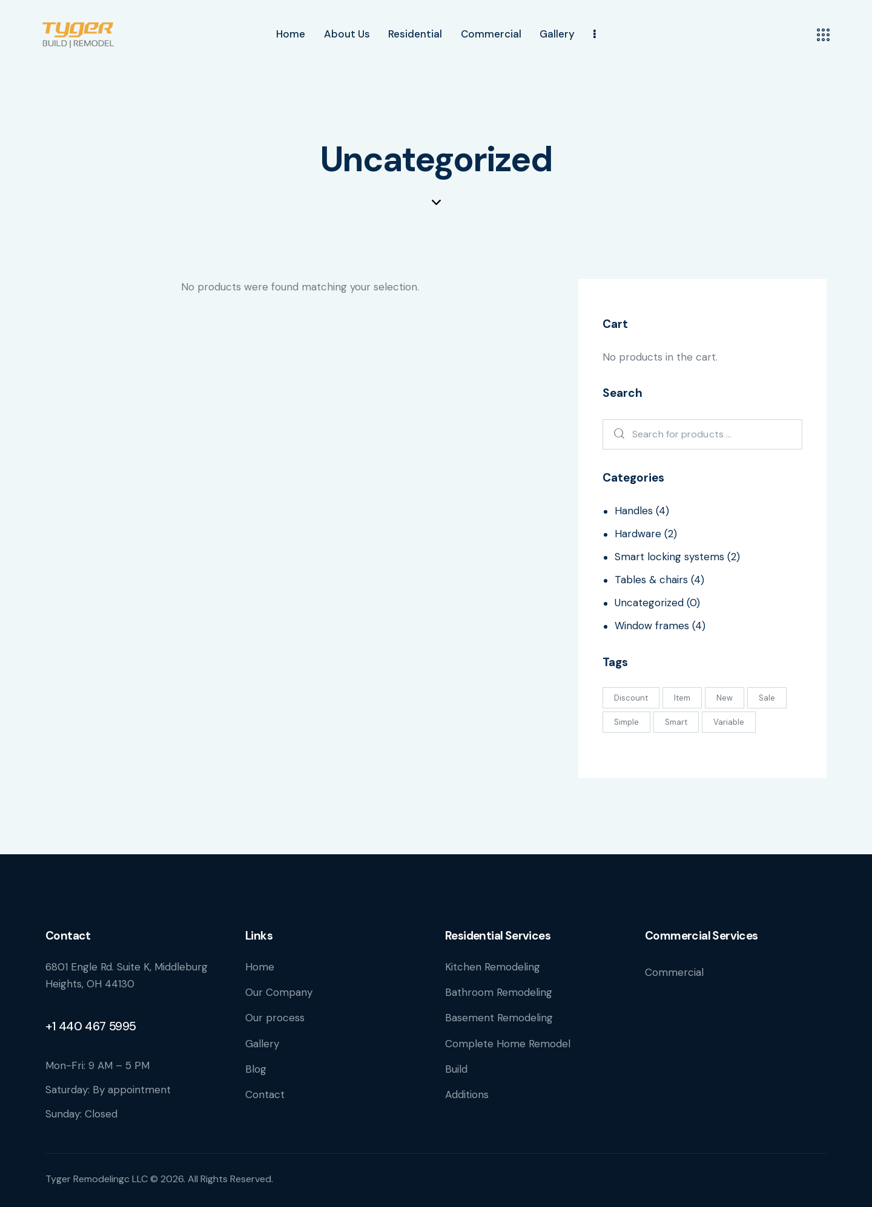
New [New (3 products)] (724, 698)
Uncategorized (649, 602)
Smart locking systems (669, 556)
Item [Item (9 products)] (682, 698)
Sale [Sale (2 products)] (767, 698)
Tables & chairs (651, 579)
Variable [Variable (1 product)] (728, 722)
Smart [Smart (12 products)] (676, 722)
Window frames (652, 625)
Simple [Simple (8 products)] (626, 722)
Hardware (638, 533)
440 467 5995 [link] (97, 1026)
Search (616, 435)
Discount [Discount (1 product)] (631, 698)
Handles (634, 510)
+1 (52, 1026)
